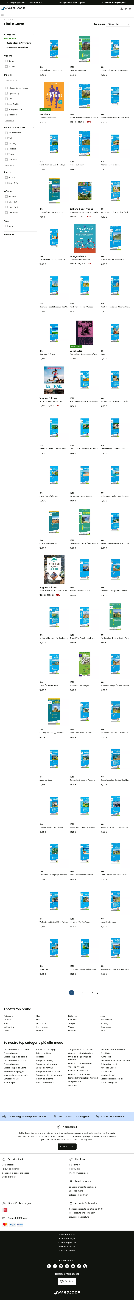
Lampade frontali (11, 1084)
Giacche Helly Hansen (78, 1076)
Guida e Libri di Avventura (19, 48)
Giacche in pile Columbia (79, 1080)
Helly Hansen (42, 1032)
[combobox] (20, 85)
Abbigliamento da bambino (80, 1055)
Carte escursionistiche (17, 53)
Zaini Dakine (73, 1091)
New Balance (106, 1025)
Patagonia (8, 1021)
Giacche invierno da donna (16, 1055)
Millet (38, 1025)
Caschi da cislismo (44, 1084)
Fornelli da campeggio (46, 1055)
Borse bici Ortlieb (108, 1073)
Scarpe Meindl (74, 1087)
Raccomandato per (19, 133)
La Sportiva (9, 1032)
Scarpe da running (44, 1073)
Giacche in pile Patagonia (79, 1069)
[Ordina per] (118, 29)
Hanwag (104, 1029)
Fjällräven (72, 1021)
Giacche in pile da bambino (80, 1058)
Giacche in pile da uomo (15, 1073)
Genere (19, 61)
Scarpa (71, 1029)
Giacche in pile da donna (15, 1062)
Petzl (102, 1036)
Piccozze (40, 1062)
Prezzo (19, 177)
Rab (5, 1029)
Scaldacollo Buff (107, 1080)
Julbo (102, 1021)
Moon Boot (41, 1029)
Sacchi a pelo (10, 1088)
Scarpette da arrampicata (48, 1077)
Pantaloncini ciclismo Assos (112, 1055)
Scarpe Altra (105, 1077)
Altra (38, 1021)
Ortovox (7, 1025)
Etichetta (19, 240)
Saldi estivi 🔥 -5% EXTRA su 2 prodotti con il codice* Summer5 (67, 20)
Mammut (72, 1036)
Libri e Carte (10, 44)
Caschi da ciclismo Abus (111, 1084)
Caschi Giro (105, 1058)
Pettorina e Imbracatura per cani (115, 1066)
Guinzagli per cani (108, 1069)
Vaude (71, 1032)
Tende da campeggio (14, 1077)
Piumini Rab (105, 1062)
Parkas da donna (11, 1058)
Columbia (72, 1025)
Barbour (39, 1036)
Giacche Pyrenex (76, 1072)
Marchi (19, 80)
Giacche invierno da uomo (16, 1066)
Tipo (19, 226)
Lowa (6, 1036)
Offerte (19, 197)
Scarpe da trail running (46, 1069)
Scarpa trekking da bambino (49, 1080)
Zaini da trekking (43, 1058)
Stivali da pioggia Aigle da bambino (79, 1063)
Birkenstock (105, 1032)
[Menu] (2, 15)
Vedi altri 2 (9, 126)
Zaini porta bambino (45, 1088)
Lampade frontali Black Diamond (83, 1083)
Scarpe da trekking (44, 1066)
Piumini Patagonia (108, 1088)
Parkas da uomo (11, 1069)
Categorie (19, 40)
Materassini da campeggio (16, 1080)
